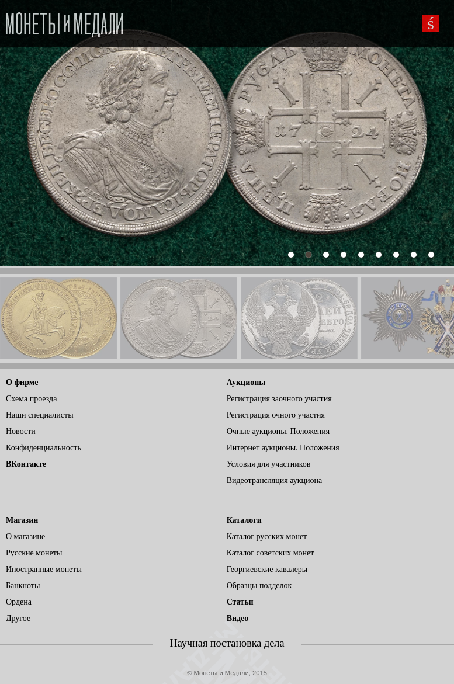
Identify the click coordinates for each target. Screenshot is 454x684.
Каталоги (244, 520)
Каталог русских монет (267, 536)
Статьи (240, 602)
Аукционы (246, 382)
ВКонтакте (26, 464)
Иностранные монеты (44, 569)
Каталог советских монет (270, 552)
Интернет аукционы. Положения (283, 447)
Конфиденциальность (43, 447)
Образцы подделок (259, 585)
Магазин (22, 520)
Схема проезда (31, 398)
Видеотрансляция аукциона (275, 480)
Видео (238, 618)
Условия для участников (269, 464)
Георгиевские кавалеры (267, 569)
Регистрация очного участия (276, 415)
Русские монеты (34, 552)
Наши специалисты (40, 415)
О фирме (22, 382)
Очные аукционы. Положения (278, 431)
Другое (18, 618)
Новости (21, 431)
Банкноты (23, 585)
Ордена (19, 602)
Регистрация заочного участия (279, 398)
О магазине (25, 536)
